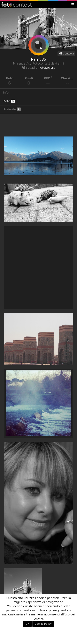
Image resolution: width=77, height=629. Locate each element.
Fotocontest (16, 4)
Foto (9, 101)
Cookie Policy (43, 624)
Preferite (12, 109)
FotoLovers (46, 67)
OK (27, 624)
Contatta (66, 53)
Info (6, 92)
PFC (48, 78)
